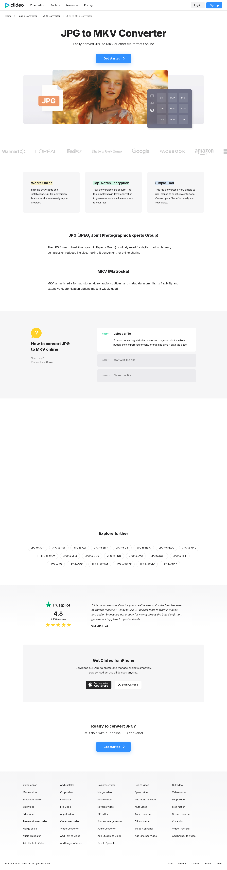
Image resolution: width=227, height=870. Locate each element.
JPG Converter (51, 16)
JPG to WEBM (99, 564)
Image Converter (27, 16)
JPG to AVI (79, 547)
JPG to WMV (147, 564)
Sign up (214, 5)
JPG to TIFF (180, 555)
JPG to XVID (170, 564)
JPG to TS (56, 564)
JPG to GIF (122, 547)
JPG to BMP (101, 547)
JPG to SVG (136, 555)
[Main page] (16, 5)
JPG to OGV (92, 555)
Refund (208, 863)
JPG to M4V (189, 547)
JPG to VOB (77, 564)
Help (219, 863)
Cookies (195, 863)
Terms (169, 863)
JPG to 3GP (37, 547)
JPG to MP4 (70, 555)
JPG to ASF (59, 547)
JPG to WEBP (124, 564)
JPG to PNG (114, 555)
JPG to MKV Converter (79, 16)
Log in (197, 5)
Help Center (47, 362)
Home (8, 16)
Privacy (182, 863)
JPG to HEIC (144, 547)
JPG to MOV (47, 555)
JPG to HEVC (166, 547)
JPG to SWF (158, 555)
